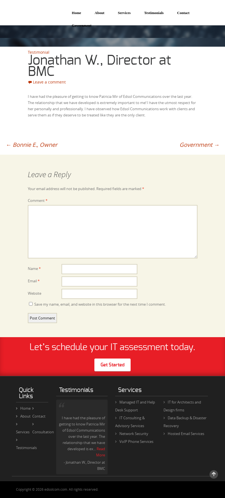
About (99, 13)
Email (34, 280)
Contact (183, 13)
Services (124, 13)
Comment (37, 200)
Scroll (213, 474)
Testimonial (38, 52)
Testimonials (154, 13)
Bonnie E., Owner (31, 144)
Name (34, 268)
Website (34, 293)
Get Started (112, 364)
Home (76, 13)
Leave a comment (49, 82)
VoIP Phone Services (136, 441)
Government (82, 26)
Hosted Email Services (186, 433)
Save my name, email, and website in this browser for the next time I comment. (100, 304)
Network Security (133, 433)
